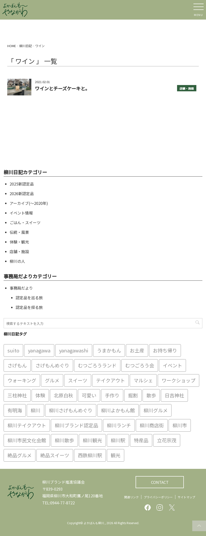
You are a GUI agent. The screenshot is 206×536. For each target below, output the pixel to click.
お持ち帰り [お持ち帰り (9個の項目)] (165, 350)
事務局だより (21, 288)
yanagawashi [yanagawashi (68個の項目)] (73, 350)
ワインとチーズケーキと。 (62, 88)
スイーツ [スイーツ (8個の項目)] (77, 380)
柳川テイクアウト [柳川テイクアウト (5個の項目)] (26, 425)
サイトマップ (186, 497)
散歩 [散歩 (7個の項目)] (151, 395)
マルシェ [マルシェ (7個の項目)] (143, 380)
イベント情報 (21, 213)
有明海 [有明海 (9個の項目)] (14, 410)
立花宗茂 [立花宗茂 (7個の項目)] (166, 440)
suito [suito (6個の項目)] (13, 350)
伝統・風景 (19, 232)
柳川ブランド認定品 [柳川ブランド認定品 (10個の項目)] (76, 425)
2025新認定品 (22, 184)
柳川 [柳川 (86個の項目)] (35, 410)
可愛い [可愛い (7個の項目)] (89, 395)
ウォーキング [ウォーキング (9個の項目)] (21, 380)
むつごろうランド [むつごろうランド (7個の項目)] (97, 365)
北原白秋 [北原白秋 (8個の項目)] (63, 395)
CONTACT (160, 482)
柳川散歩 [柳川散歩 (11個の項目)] (64, 440)
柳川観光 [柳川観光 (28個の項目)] (92, 440)
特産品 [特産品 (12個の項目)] (141, 440)
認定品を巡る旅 (29, 297)
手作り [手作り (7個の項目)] (112, 395)
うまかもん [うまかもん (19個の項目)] (109, 350)
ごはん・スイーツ (25, 222)
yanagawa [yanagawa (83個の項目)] (39, 350)
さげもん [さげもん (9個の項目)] (17, 365)
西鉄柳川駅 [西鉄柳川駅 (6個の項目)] (90, 455)
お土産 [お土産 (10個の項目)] (137, 350)
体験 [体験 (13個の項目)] (40, 395)
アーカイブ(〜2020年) (29, 203)
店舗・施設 (186, 88)
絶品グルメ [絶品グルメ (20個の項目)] (19, 455)
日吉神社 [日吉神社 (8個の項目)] (174, 395)
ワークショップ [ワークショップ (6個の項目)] (178, 380)
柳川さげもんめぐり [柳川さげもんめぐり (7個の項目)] (70, 410)
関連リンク (131, 497)
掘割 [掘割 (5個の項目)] (133, 395)
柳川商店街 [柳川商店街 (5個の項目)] (152, 425)
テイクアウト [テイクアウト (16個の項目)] (110, 380)
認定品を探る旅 (29, 307)
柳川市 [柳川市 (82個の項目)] (179, 425)
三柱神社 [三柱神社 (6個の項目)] (17, 395)
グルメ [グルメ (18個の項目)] (52, 380)
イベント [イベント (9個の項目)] (172, 365)
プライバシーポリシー (158, 497)
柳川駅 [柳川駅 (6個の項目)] (118, 440)
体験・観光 (19, 242)
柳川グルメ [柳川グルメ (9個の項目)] (156, 410)
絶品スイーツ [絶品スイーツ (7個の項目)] (54, 455)
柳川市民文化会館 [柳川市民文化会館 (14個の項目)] (26, 440)
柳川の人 (17, 261)
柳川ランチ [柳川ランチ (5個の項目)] (119, 425)
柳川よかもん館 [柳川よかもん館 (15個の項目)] (118, 410)
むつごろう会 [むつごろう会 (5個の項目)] (139, 365)
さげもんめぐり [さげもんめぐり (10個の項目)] (52, 365)
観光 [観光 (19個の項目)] (115, 455)
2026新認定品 (22, 193)
